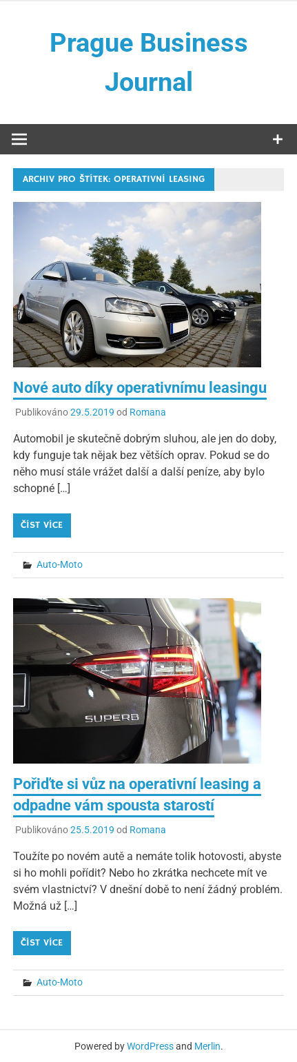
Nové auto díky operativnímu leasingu (140, 387)
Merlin (207, 1046)
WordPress (150, 1046)
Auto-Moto (60, 564)
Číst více (42, 525)
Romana (148, 412)
